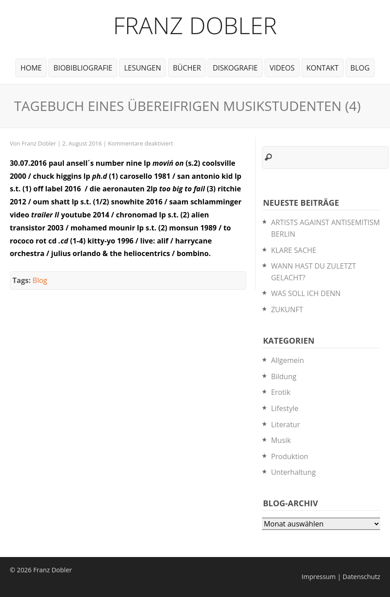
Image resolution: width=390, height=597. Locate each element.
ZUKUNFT (287, 309)
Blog (360, 68)
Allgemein (287, 360)
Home (31, 68)
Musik (281, 440)
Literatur (285, 424)
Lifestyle (284, 408)
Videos (282, 68)
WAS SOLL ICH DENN (306, 293)
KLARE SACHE (293, 250)
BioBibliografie (82, 68)
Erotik (280, 392)
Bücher (187, 68)
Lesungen (142, 68)
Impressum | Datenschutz (340, 576)
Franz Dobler (195, 25)
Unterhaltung (293, 472)
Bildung (284, 376)
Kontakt (322, 68)
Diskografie (235, 68)
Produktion (289, 456)
